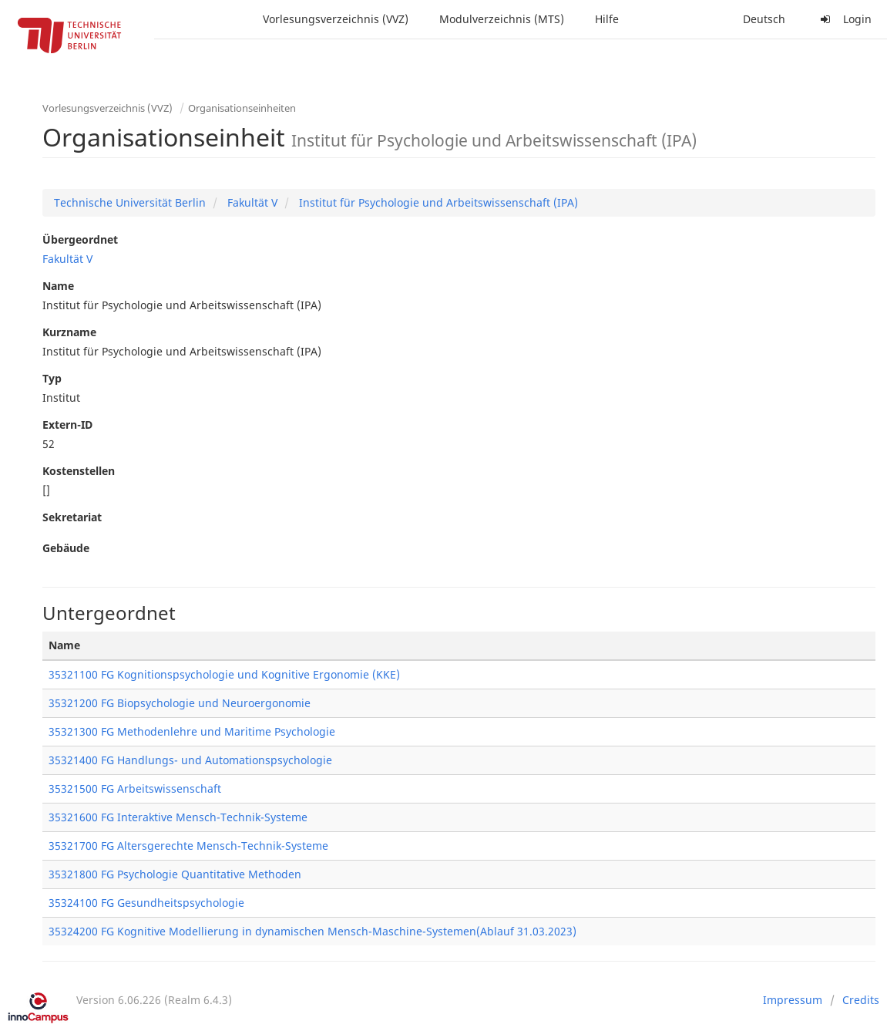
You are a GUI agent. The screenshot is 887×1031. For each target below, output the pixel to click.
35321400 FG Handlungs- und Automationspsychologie (190, 760)
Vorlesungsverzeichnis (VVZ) (335, 19)
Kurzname (69, 332)
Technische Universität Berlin (130, 202)
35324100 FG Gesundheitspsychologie (146, 902)
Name (58, 285)
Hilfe (607, 19)
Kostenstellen (78, 470)
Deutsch (764, 19)
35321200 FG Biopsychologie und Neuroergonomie (180, 703)
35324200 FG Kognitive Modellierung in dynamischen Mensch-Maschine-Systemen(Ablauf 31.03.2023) (312, 931)
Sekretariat (72, 517)
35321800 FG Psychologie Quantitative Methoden (175, 874)
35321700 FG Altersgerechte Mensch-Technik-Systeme (188, 845)
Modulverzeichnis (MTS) (501, 19)
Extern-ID (67, 424)
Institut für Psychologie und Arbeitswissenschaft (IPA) (437, 202)
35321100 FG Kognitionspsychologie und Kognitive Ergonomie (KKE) (224, 674)
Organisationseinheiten (242, 108)
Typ (52, 378)
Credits (860, 999)
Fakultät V (250, 202)
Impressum (792, 999)
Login (844, 19)
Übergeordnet (80, 239)
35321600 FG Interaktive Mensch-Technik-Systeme (178, 817)
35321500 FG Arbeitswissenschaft (135, 788)
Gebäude (65, 548)
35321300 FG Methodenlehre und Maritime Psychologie (192, 731)
